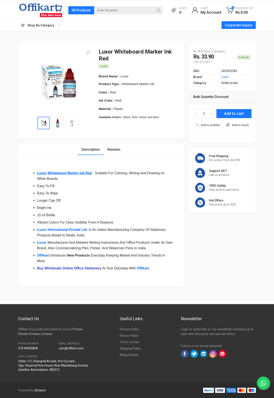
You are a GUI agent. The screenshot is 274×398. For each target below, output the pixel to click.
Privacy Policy (129, 329)
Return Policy (129, 336)
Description (91, 149)
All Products (81, 10)
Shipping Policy (130, 348)
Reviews (114, 149)
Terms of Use (129, 342)
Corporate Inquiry (238, 25)
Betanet (40, 390)
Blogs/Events (129, 355)
